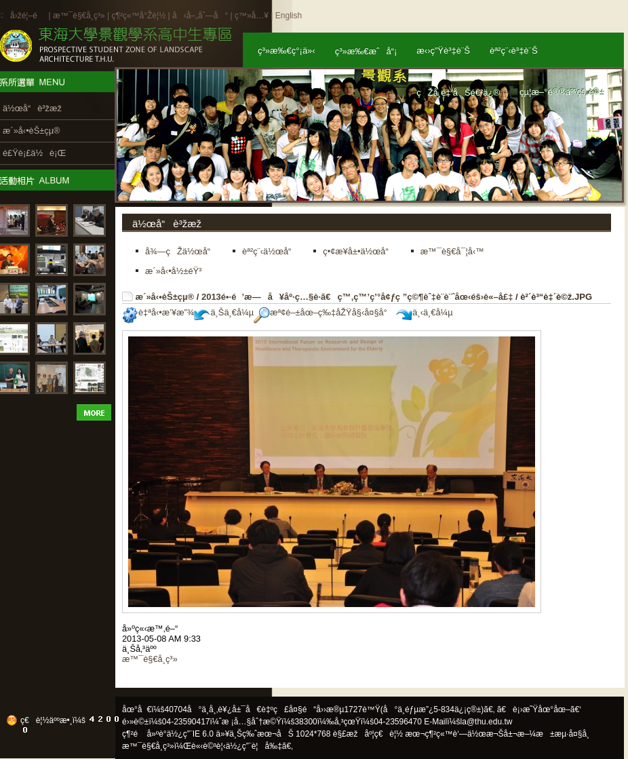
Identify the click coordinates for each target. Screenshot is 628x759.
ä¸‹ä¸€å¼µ (424, 312)
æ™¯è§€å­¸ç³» (80, 15)
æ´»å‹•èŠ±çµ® (165, 297)
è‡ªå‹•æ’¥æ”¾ (158, 312)
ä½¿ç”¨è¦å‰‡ (254, 746)
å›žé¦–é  (28, 15)
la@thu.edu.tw (486, 721)
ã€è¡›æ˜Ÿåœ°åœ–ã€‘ (539, 709)
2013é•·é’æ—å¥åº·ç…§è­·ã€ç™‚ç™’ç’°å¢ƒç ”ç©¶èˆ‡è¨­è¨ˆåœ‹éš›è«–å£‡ (357, 297)
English (288, 15)
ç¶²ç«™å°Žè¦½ (138, 15)
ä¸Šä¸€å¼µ (224, 312)
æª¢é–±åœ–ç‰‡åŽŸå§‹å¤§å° (324, 312)
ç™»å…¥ (252, 15)
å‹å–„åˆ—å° (200, 15)
